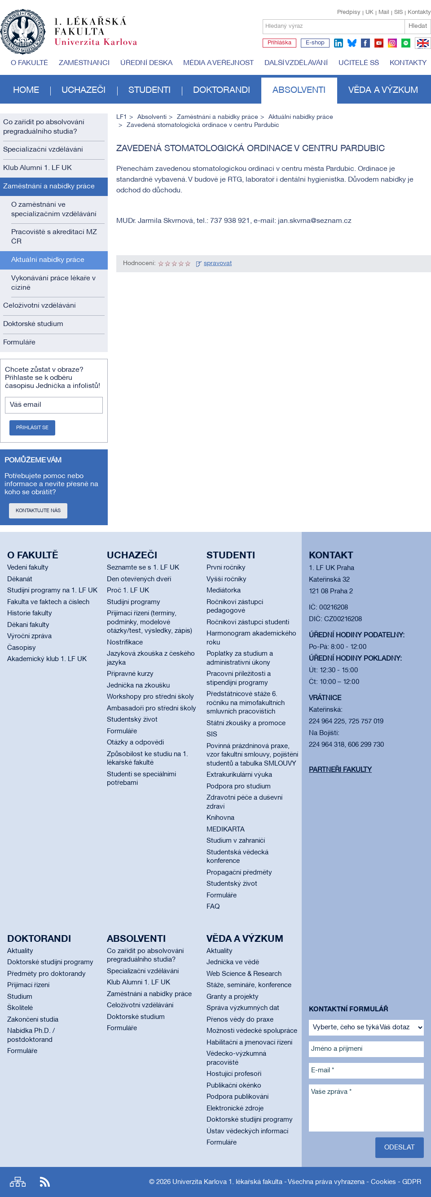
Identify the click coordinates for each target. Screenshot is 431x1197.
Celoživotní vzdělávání (39, 306)
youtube (378, 43)
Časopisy (21, 648)
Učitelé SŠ (359, 63)
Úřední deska (146, 63)
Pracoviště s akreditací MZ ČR (54, 237)
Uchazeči (84, 91)
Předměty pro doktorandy (46, 974)
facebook (365, 43)
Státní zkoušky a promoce (246, 723)
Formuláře (19, 343)
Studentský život (132, 720)
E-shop (315, 43)
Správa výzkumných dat (243, 1008)
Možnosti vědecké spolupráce (252, 1031)
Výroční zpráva (29, 636)
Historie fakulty (29, 613)
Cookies (383, 1182)
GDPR (411, 1182)
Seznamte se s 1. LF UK (143, 568)
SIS (398, 12)
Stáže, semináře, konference (249, 985)
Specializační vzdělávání (43, 150)
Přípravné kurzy (130, 674)
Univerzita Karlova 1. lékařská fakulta (227, 1182)
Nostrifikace (125, 643)
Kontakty (419, 12)
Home (26, 91)
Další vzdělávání (296, 63)
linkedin (338, 43)
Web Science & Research (244, 974)
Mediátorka (224, 591)
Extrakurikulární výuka (239, 775)
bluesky (351, 43)
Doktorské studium (33, 324)
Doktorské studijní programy (50, 962)
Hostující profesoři (234, 1074)
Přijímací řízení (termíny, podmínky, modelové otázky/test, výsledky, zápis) (149, 622)
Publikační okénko (234, 1086)
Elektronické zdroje (235, 1109)
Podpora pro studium (239, 786)
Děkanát (19, 579)
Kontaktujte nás (38, 511)
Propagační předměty (239, 873)
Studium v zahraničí (236, 841)
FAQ (213, 907)
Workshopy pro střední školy (150, 697)
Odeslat (399, 1148)
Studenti (149, 91)
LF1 (121, 117)
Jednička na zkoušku (138, 686)
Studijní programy (133, 602)
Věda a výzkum (383, 91)
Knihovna (220, 818)
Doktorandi (221, 91)
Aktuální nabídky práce (47, 260)
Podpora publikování (237, 1097)
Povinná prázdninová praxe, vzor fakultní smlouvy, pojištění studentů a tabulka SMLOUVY (252, 755)
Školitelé (20, 1008)
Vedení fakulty (27, 568)
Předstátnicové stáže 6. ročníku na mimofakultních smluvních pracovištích (246, 703)
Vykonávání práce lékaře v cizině (53, 283)
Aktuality (20, 951)
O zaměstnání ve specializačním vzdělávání (54, 210)
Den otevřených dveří (139, 579)
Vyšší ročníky (226, 579)
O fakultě (29, 63)
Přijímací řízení (28, 985)
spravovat (218, 263)
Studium (19, 997)
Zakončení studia (32, 1020)
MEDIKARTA (226, 830)
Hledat (418, 26)
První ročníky (226, 568)
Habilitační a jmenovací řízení (249, 1043)
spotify (405, 43)
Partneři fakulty (340, 770)
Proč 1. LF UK (128, 591)
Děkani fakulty (28, 625)
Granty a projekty (233, 997)
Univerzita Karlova (103, 47)
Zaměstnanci (84, 63)
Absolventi (299, 91)
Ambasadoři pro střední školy (151, 708)
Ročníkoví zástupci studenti (248, 622)
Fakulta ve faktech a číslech (48, 602)
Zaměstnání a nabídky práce (49, 186)
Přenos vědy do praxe (240, 1020)
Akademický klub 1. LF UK (47, 659)
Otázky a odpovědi (135, 743)
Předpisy (349, 12)
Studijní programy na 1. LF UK (52, 591)
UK (369, 12)
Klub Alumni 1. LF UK (37, 168)
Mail (383, 12)
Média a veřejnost (218, 63)
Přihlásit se (32, 428)
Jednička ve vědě (233, 962)
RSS (45, 1182)
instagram (392, 43)
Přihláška (279, 43)
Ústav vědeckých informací (247, 1131)
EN (421, 48)
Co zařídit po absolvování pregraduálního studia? (43, 127)
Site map (18, 1182)
